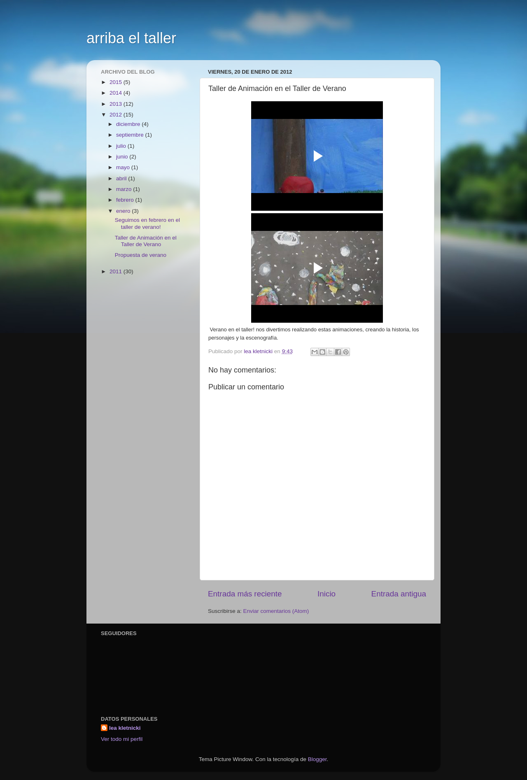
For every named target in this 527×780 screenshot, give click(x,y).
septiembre (130, 135)
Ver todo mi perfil (121, 739)
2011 (117, 271)
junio (122, 157)
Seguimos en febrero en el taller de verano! (147, 223)
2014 (117, 93)
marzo (124, 189)
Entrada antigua (398, 593)
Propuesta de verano (140, 255)
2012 (117, 115)
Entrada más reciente (245, 593)
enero (124, 211)
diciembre (129, 124)
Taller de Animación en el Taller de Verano (146, 241)
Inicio (326, 593)
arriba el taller (131, 38)
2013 (117, 104)
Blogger (317, 759)
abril (122, 178)
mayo (123, 167)
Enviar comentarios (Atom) (276, 611)
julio (122, 146)
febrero (125, 200)
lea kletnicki (125, 728)
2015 (117, 82)
